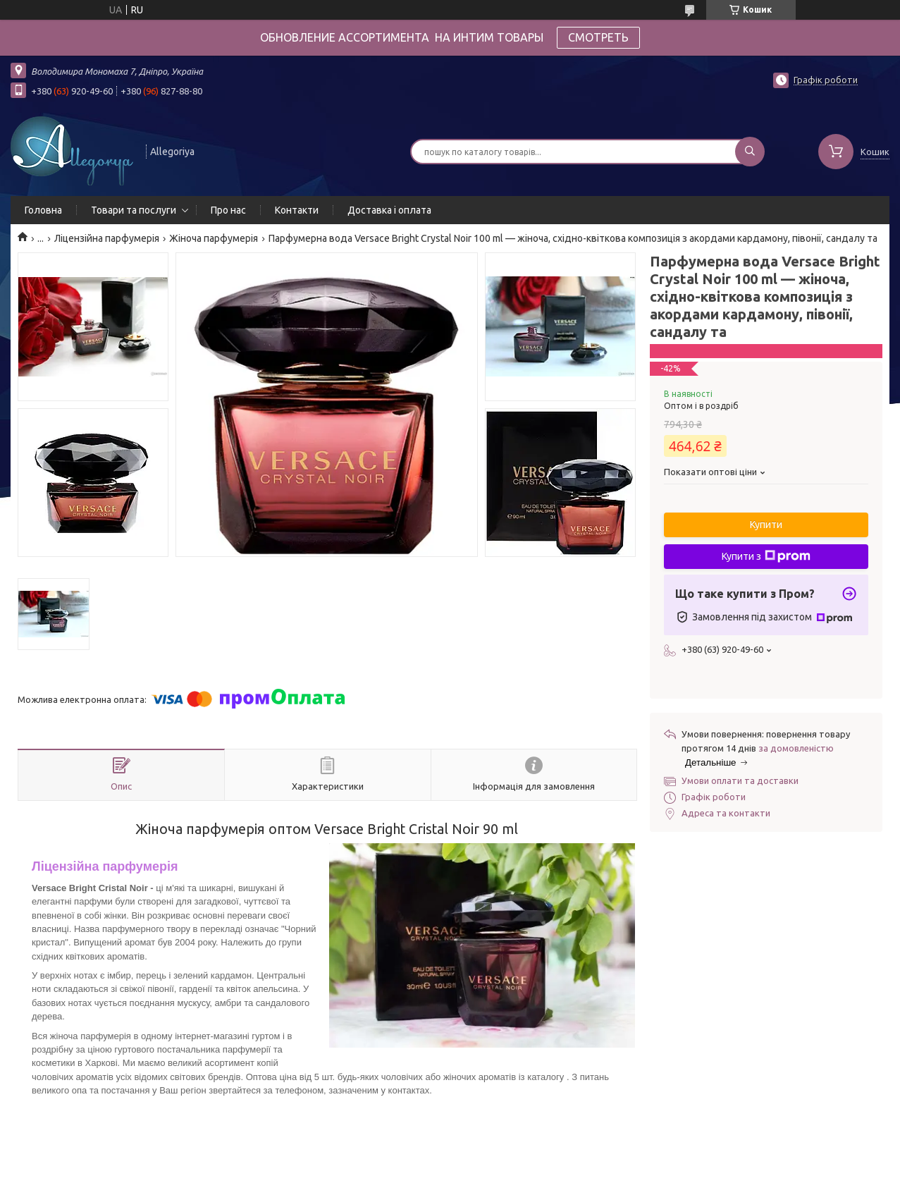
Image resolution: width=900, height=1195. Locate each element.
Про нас (228, 210)
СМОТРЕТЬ (598, 37)
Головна (43, 210)
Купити (766, 524)
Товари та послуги (133, 210)
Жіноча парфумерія (213, 238)
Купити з (766, 556)
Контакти (297, 210)
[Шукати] (750, 151)
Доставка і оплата (389, 210)
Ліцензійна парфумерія (106, 238)
